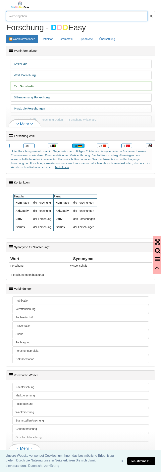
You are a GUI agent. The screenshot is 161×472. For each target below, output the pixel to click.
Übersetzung (107, 39)
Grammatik (66, 39)
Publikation (22, 300)
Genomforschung (26, 428)
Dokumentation (25, 359)
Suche (20, 334)
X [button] (122, 461)
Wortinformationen (24, 39)
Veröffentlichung (25, 309)
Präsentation (23, 325)
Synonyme (86, 39)
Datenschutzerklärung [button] (43, 465)
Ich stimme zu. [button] (141, 461)
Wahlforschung (25, 412)
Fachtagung (23, 342)
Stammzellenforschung (30, 420)
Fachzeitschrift (24, 317)
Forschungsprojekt (27, 350)
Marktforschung (25, 395)
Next (151, 146)
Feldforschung (24, 403)
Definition (47, 39)
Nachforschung (25, 387)
